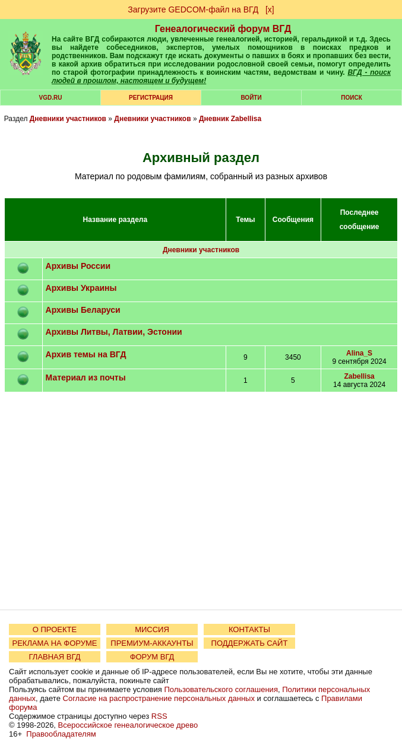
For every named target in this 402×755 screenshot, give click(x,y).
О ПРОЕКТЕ (55, 629)
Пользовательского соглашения (221, 689)
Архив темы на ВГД (86, 354)
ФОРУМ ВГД (152, 656)
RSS (159, 716)
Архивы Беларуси (83, 310)
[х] (269, 9)
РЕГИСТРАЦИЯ (151, 97)
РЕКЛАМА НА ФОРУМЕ (54, 643)
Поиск (351, 97)
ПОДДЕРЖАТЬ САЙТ (249, 643)
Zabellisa (359, 376)
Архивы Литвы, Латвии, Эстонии (114, 332)
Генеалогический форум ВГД (223, 29)
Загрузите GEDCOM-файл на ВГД (193, 9)
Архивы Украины (81, 288)
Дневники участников (68, 119)
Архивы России (78, 266)
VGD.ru (50, 97)
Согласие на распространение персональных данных (159, 698)
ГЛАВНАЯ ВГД (55, 656)
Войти (250, 97)
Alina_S (359, 353)
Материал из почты (86, 377)
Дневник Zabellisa (230, 119)
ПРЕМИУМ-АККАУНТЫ (151, 643)
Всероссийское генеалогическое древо (128, 725)
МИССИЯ (152, 629)
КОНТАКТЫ (249, 629)
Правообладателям (61, 733)
